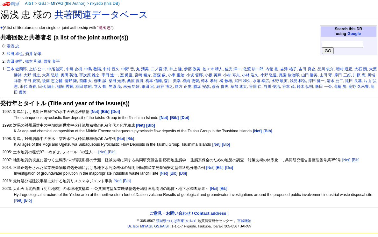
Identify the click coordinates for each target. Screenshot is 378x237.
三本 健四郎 (17, 69)
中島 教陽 (92, 69)
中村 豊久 (111, 69)
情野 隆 (71, 81)
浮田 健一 (316, 81)
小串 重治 (176, 75)
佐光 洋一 (233, 69)
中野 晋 (127, 69)
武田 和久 (242, 81)
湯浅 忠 (13, 46)
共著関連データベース (101, 15)
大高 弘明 (50, 75)
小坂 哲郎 (194, 75)
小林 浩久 (250, 75)
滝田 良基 (353, 81)
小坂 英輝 (213, 75)
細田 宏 (148, 86)
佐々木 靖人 (213, 69)
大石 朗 (360, 69)
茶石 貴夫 (220, 86)
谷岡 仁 (255, 86)
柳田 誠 (100, 81)
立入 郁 (100, 86)
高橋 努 (340, 86)
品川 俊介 (325, 69)
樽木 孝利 (209, 81)
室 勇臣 (126, 75)
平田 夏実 (32, 81)
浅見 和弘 (298, 81)
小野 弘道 (268, 75)
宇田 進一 (110, 75)
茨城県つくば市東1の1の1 (176, 221)
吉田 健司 (15, 61)
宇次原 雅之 (89, 75)
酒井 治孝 (33, 54)
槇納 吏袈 (190, 81)
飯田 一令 (323, 86)
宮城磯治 (244, 221)
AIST (29, 3)
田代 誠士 (46, 86)
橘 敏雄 (225, 81)
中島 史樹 (74, 69)
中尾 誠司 (55, 69)
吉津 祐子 (288, 69)
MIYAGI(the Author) (68, 3)
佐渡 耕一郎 (253, 69)
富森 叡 (159, 75)
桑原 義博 (135, 81)
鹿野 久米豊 (358, 86)
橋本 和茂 (33, 61)
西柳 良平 (52, 61)
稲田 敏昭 (83, 86)
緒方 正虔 (183, 86)
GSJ (42, 3)
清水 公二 (335, 81)
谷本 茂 (288, 86)
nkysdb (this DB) (105, 3)
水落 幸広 (261, 81)
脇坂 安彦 (201, 86)
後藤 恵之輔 (52, 81)
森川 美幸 (172, 81)
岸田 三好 (342, 75)
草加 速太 (239, 86)
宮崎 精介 (143, 75)
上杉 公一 (37, 69)
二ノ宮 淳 (159, 69)
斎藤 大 (85, 81)
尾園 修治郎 (289, 75)
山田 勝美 (309, 75)
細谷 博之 (164, 86)
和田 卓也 (15, 54)
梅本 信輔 (154, 81)
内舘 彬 (272, 69)
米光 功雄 (131, 86)
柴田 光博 (117, 81)
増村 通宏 (344, 69)
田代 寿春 (28, 86)
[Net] (121, 138)
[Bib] (130, 138)
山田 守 (326, 75)
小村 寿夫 (231, 75)
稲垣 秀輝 (65, 86)
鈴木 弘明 (305, 86)
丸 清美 (142, 69)
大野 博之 (32, 75)
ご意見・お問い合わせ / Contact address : (189, 213)
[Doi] (229, 167)
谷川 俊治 (272, 86)
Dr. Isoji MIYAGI (139, 226)
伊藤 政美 (192, 69)
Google (354, 33)
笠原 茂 (115, 86)
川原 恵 (359, 75)
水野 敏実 (279, 81)
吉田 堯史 (307, 69)
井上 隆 (175, 69)
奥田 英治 (69, 75)
